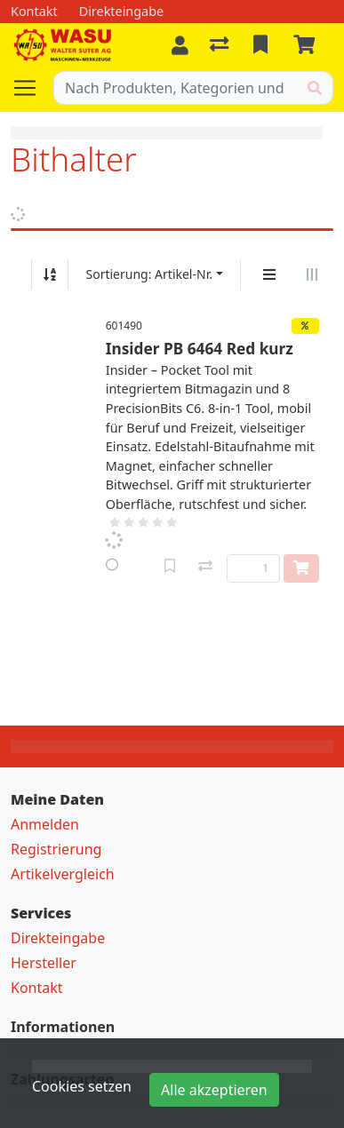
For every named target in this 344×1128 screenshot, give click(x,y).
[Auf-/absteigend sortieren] (49, 274)
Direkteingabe (58, 938)
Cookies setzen (82, 1086)
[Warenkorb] (307, 45)
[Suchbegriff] (175, 88)
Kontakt (37, 987)
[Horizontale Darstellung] (312, 274)
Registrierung (56, 849)
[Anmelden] (180, 45)
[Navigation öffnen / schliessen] (32, 88)
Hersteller (43, 963)
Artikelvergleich (63, 874)
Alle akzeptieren (214, 1090)
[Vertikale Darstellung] (269, 274)
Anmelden (45, 824)
